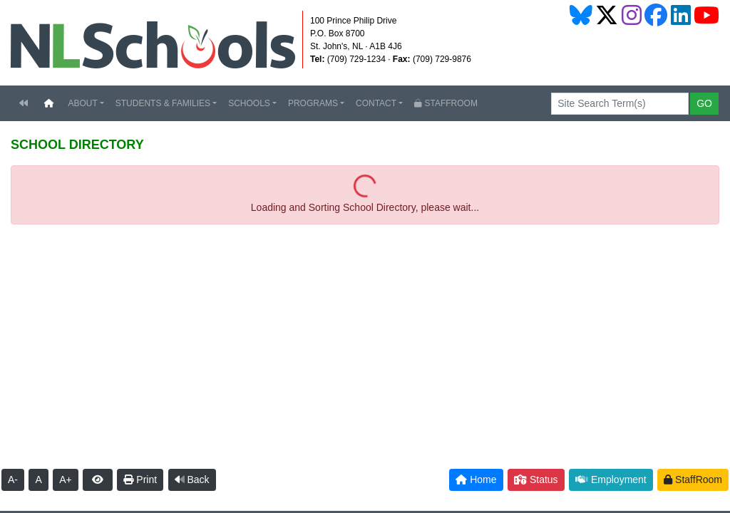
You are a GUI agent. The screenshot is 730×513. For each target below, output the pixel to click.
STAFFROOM (446, 103)
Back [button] (192, 479)
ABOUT (82, 103)
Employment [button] (611, 479)
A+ (65, 479)
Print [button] (140, 479)
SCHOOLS (249, 103)
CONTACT (376, 103)
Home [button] (476, 479)
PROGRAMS (313, 103)
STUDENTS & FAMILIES (162, 103)
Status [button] (536, 479)
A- (13, 479)
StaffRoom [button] (693, 479)
